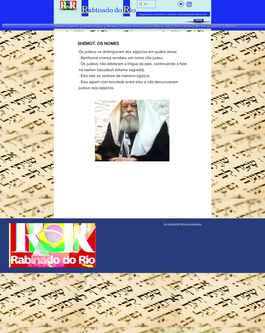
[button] (60, 26)
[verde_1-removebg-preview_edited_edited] (189, 4)
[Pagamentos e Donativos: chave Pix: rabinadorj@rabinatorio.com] (173, 14)
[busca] (146, 4)
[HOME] (198, 20)
